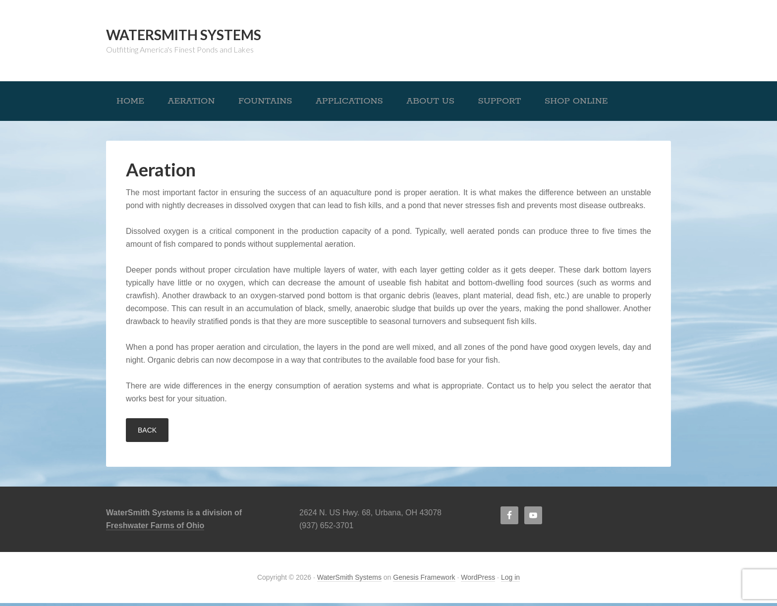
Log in (510, 580)
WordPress (478, 580)
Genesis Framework (424, 580)
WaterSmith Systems (183, 34)
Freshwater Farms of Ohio (155, 528)
